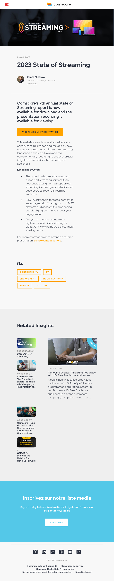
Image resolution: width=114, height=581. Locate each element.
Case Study (24, 374)
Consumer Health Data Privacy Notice (55, 569)
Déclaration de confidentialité (42, 566)
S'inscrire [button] (56, 522)
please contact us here (47, 240)
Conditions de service (72, 566)
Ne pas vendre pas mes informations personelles (46, 572)
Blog (20, 450)
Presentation (26, 351)
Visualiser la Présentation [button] (40, 132)
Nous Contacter (83, 572)
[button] (6, 4)
